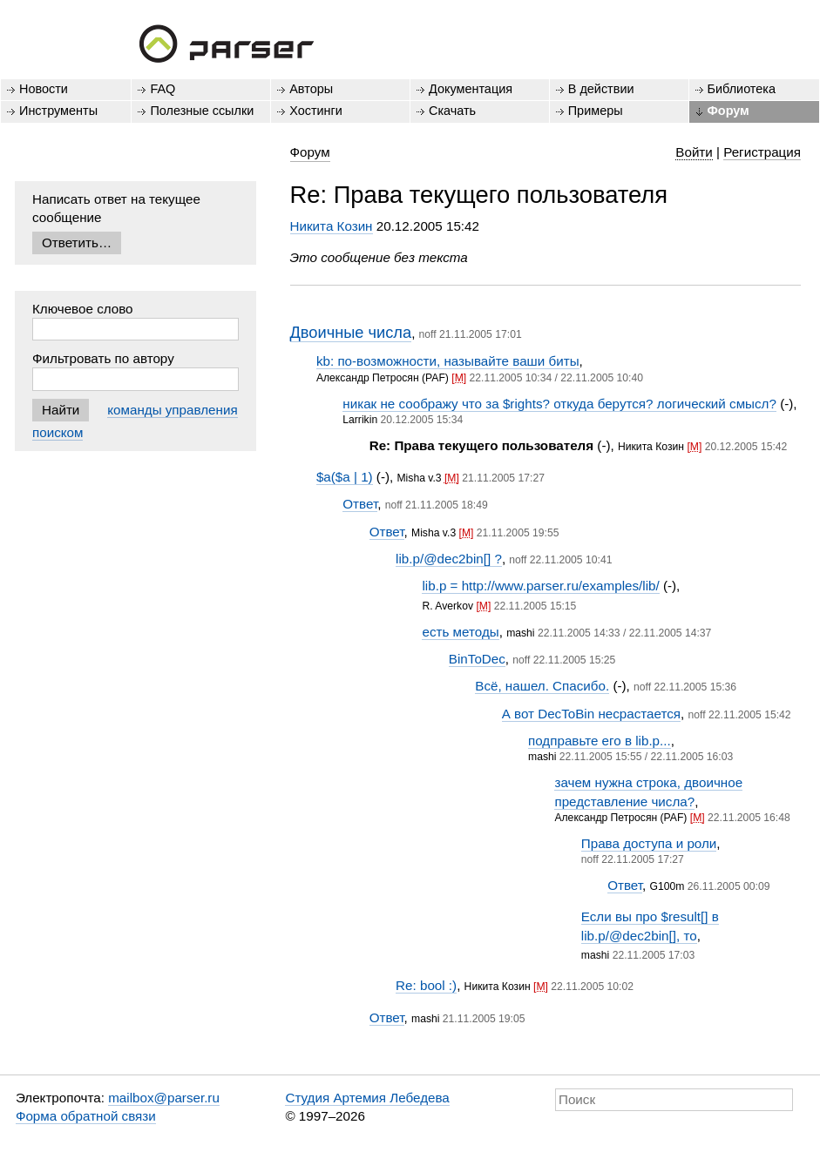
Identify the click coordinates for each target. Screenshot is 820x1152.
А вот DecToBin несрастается (591, 713)
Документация (470, 89)
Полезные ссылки (202, 111)
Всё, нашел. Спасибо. (542, 685)
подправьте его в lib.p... (599, 740)
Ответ (359, 503)
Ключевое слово (82, 308)
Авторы (311, 89)
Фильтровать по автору (103, 358)
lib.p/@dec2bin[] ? (449, 558)
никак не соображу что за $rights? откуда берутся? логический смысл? (559, 403)
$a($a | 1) (344, 476)
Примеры (595, 111)
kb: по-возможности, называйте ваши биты (447, 361)
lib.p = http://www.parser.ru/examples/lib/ (540, 585)
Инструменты (58, 111)
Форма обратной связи (86, 1115)
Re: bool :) (426, 985)
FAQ (162, 89)
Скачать (452, 111)
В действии (601, 89)
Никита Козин (331, 226)
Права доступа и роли (649, 843)
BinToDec (477, 658)
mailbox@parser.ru (164, 1097)
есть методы (460, 631)
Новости (43, 89)
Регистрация (762, 152)
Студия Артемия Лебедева (367, 1097)
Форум (728, 111)
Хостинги (315, 111)
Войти (694, 152)
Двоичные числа (351, 332)
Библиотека (742, 89)
